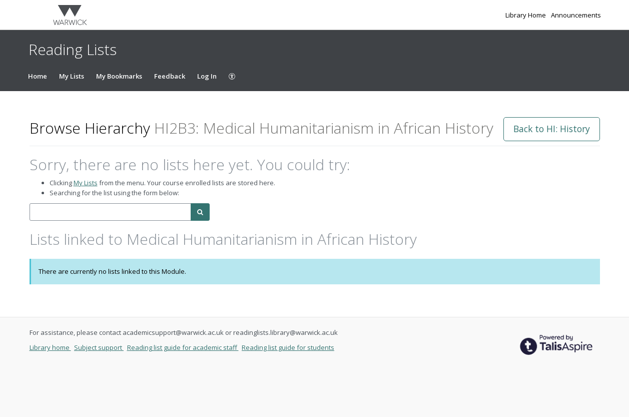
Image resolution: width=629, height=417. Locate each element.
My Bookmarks (119, 76)
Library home (50, 347)
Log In (207, 76)
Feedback (169, 76)
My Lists (71, 76)
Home (37, 76)
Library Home (526, 15)
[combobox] (110, 212)
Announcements (576, 15)
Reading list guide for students (288, 347)
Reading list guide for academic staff (183, 347)
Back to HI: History (551, 129)
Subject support (99, 347)
